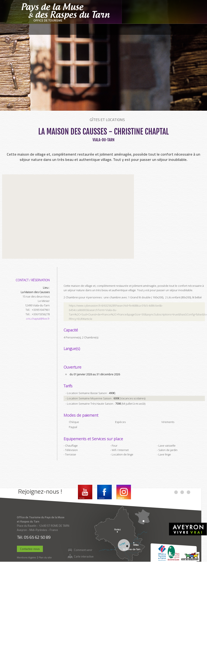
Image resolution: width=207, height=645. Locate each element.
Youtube (85, 492)
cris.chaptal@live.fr (38, 318)
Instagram (123, 492)
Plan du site (45, 557)
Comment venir (83, 550)
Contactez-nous (30, 549)
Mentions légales (26, 557)
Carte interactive (84, 556)
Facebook (104, 492)
